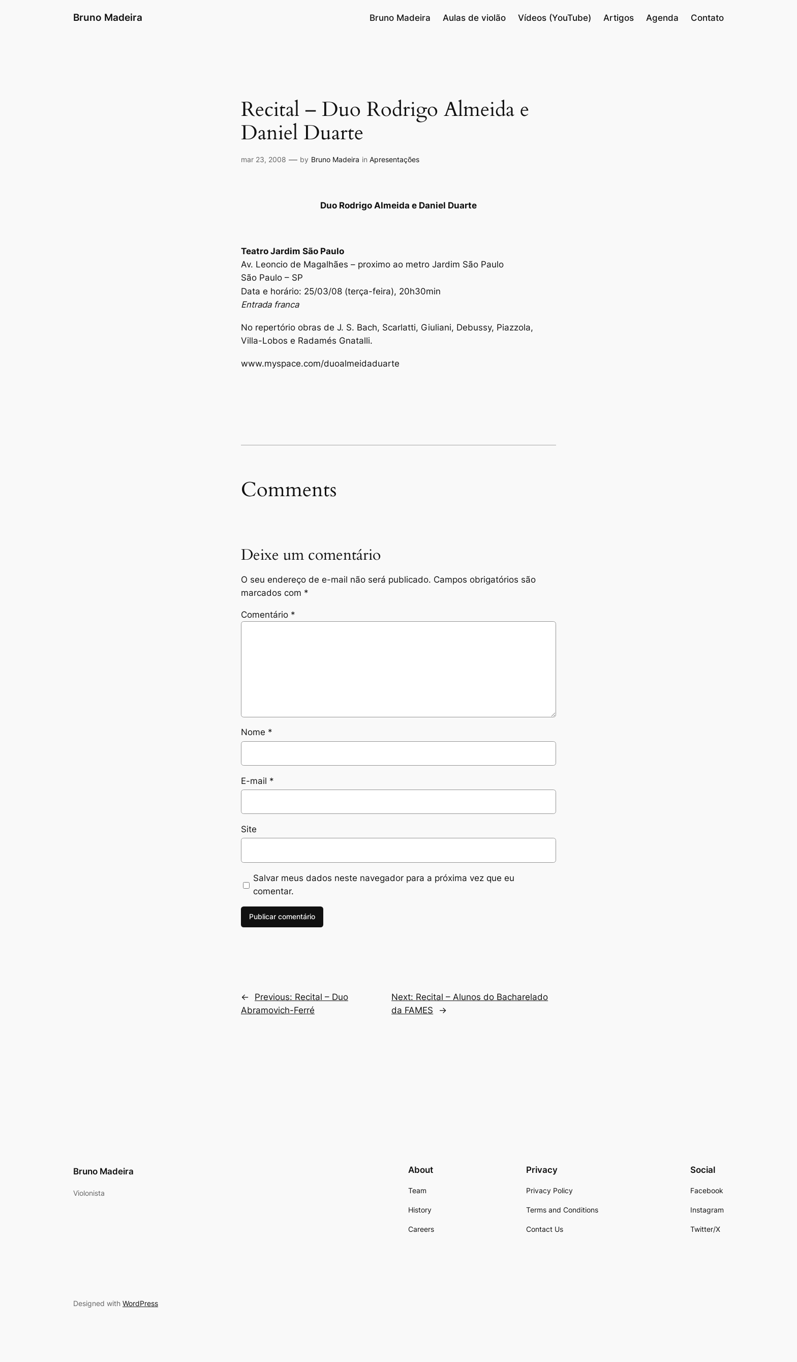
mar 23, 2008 (263, 159)
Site (249, 829)
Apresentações (394, 159)
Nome (256, 732)
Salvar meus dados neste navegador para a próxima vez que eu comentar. (383, 884)
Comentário (268, 615)
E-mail (257, 781)
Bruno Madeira (107, 17)
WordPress (140, 1303)
